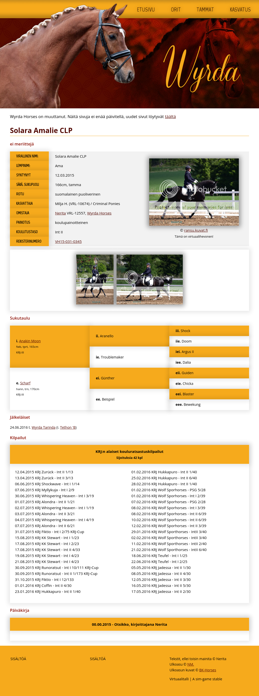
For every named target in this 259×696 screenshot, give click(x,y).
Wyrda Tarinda (43, 427)
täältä (170, 116)
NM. (190, 664)
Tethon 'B (67, 427)
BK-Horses (207, 670)
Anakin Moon (30, 341)
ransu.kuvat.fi (196, 230)
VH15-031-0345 (68, 241)
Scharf (25, 383)
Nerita (60, 212)
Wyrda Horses (99, 212)
